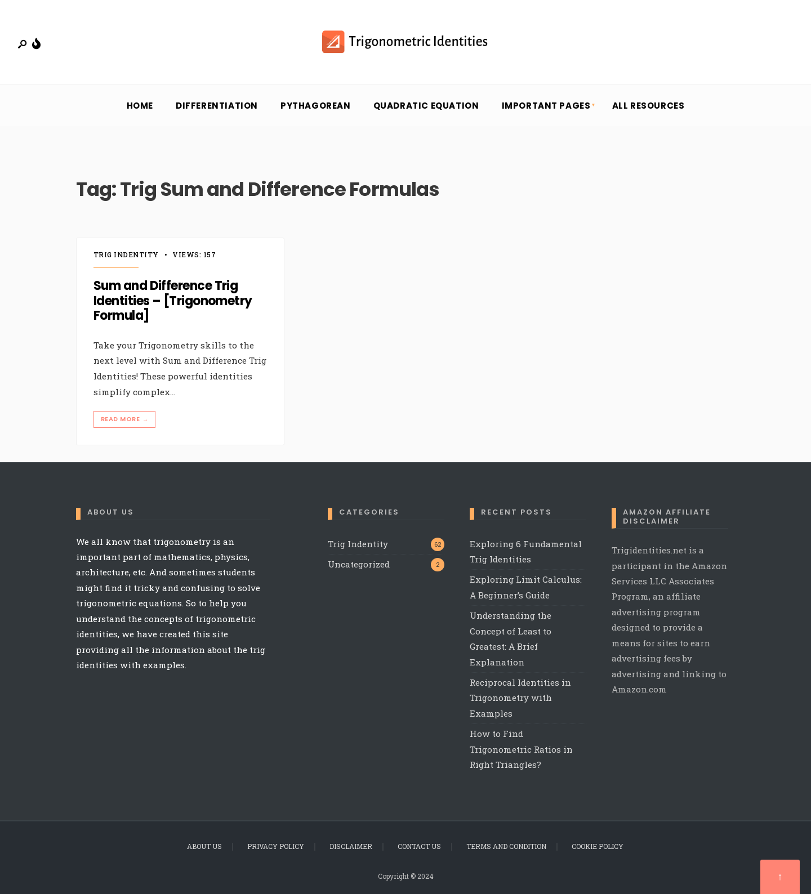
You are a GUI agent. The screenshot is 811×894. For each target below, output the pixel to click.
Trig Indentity (126, 254)
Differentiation (217, 105)
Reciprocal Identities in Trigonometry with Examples (520, 698)
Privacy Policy (275, 846)
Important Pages (546, 105)
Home (140, 105)
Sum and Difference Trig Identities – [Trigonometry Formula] (172, 301)
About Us (204, 846)
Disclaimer (350, 846)
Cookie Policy (597, 846)
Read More (125, 419)
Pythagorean (315, 105)
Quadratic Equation (426, 105)
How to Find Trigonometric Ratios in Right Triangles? (521, 749)
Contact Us (419, 846)
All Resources (648, 105)
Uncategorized (359, 564)
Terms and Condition (506, 846)
